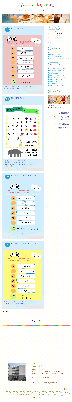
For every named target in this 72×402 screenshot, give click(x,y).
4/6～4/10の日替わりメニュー (57, 79)
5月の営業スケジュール (55, 72)
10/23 (7, 176)
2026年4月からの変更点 (55, 83)
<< (52, 31)
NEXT (8, 311)
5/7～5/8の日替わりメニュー (57, 70)
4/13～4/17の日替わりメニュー (57, 77)
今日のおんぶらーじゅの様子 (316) (59, 58)
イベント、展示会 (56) (55, 56)
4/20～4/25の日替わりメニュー (57, 75)
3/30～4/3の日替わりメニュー (57, 85)
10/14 (7, 244)
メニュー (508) (53, 52)
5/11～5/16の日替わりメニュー (57, 68)
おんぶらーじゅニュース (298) (57, 54)
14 (61, 37)
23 (50, 40)
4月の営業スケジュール (55, 81)
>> (57, 31)
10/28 (7, 29)
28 (61, 40)
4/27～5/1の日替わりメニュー (57, 73)
